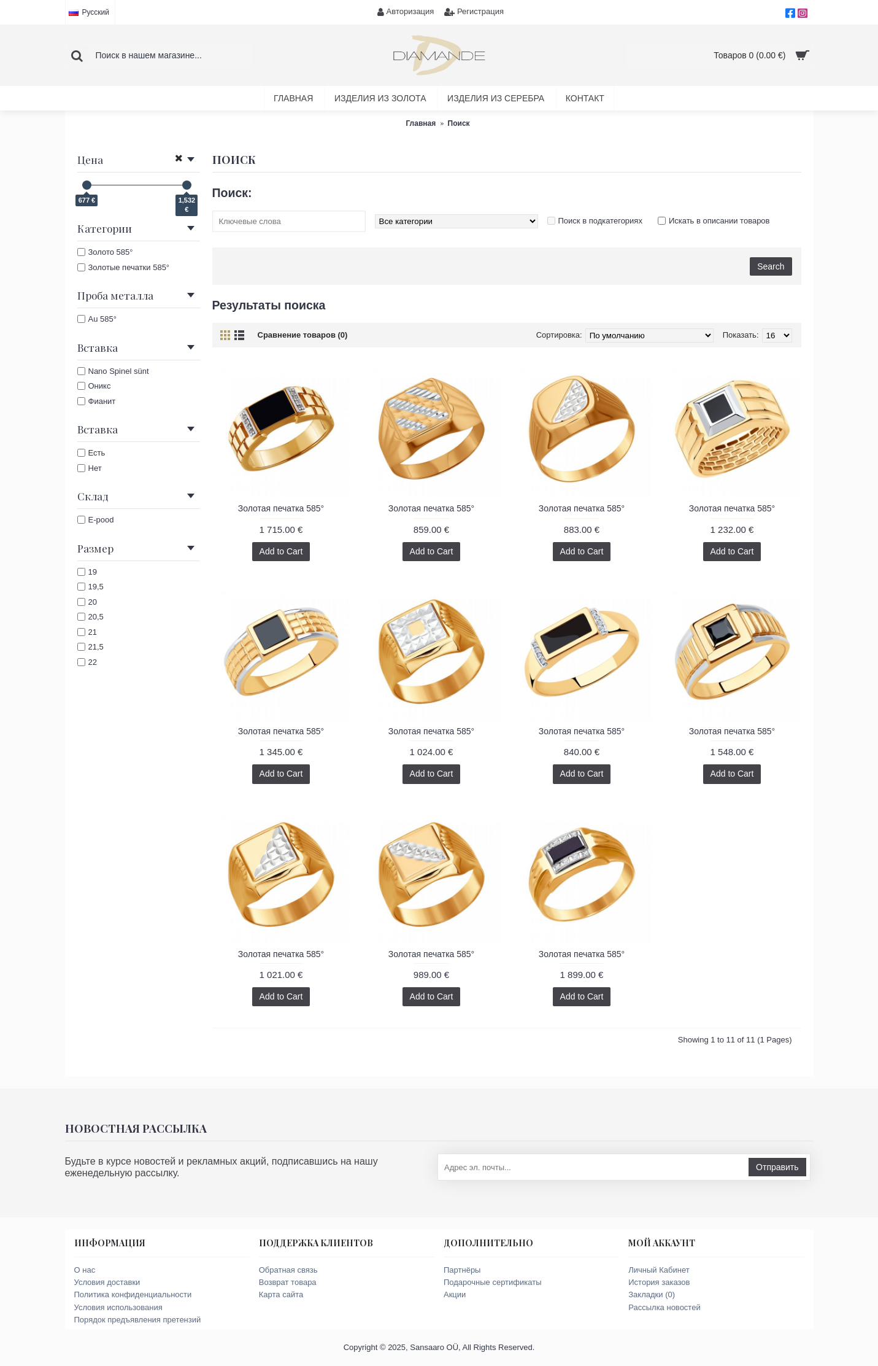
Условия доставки (107, 1282)
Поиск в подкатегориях (600, 220)
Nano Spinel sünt (113, 371)
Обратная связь (288, 1270)
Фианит (96, 401)
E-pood (95, 519)
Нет (89, 468)
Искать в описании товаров (719, 220)
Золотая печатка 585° (281, 508)
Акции (455, 1294)
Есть (91, 452)
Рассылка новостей (664, 1307)
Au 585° (97, 319)
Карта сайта (281, 1294)
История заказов (659, 1282)
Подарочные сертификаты (492, 1282)
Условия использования (118, 1307)
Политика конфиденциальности (133, 1294)
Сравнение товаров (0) (303, 335)
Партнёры (462, 1270)
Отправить (777, 1167)
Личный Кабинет (658, 1270)
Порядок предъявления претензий (137, 1319)
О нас (85, 1270)
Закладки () (651, 1294)
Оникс (94, 385)
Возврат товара (288, 1282)
